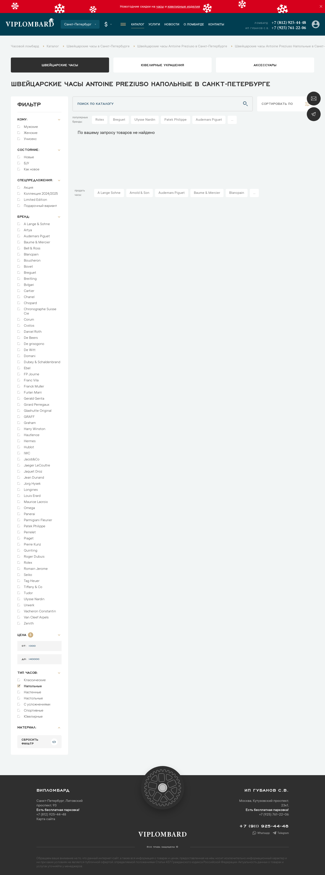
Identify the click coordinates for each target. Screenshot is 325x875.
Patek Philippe (34, 526)
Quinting (30, 551)
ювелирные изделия (184, 7)
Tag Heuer (31, 581)
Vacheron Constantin (40, 611)
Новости (171, 24)
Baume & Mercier (37, 242)
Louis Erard (32, 496)
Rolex (28, 563)
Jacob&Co (31, 459)
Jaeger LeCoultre (37, 466)
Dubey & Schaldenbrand (42, 362)
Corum (29, 320)
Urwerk (29, 605)
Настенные (32, 692)
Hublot (29, 447)
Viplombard (29, 24)
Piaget (29, 538)
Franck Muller (34, 387)
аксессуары (265, 65)
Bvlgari (29, 285)
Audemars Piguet (37, 236)
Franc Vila (31, 380)
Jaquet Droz (33, 472)
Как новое (31, 169)
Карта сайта (45, 819)
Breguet (30, 273)
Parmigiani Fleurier (38, 520)
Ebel (27, 368)
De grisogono (34, 344)
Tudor (28, 593)
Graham (30, 423)
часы (160, 7)
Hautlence (31, 435)
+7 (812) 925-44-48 (288, 23)
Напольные (33, 686)
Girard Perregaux (36, 405)
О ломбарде (194, 24)
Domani (30, 356)
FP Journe (31, 374)
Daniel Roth (33, 332)
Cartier (29, 291)
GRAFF (29, 417)
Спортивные (33, 711)
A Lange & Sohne (37, 224)
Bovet (28, 267)
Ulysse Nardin (34, 599)
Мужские (31, 127)
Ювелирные (33, 717)
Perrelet (30, 532)
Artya (28, 230)
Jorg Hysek (32, 484)
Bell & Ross (32, 248)
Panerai (29, 514)
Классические (35, 680)
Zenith (29, 624)
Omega (29, 508)
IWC (27, 453)
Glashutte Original (37, 411)
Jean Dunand (34, 478)
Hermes (30, 441)
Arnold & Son (139, 193)
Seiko (28, 575)
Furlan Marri (33, 393)
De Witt (30, 350)
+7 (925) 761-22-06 (288, 28)
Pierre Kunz (32, 545)
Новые (29, 157)
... (232, 120)
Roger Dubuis (34, 557)
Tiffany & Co (33, 587)
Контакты (216, 24)
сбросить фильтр (29, 741)
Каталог (137, 24)
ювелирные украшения (162, 65)
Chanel (29, 297)
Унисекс (30, 139)
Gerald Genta (34, 399)
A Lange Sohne (109, 193)
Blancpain (31, 255)
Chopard (30, 303)
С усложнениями (37, 705)
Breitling (30, 279)
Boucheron (32, 261)
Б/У (26, 163)
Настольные (33, 698)
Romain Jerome (36, 569)
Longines (31, 490)
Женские (31, 133)
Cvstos (29, 326)
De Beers (31, 338)
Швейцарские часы (60, 65)
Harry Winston (34, 429)
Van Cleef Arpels (36, 618)
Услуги (154, 24)
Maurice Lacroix (36, 502)
